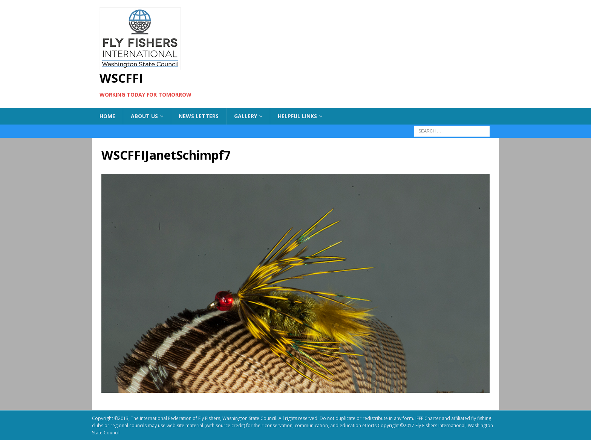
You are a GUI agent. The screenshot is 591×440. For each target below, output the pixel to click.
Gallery (245, 116)
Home (107, 116)
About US (144, 116)
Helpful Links (297, 116)
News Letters (199, 116)
